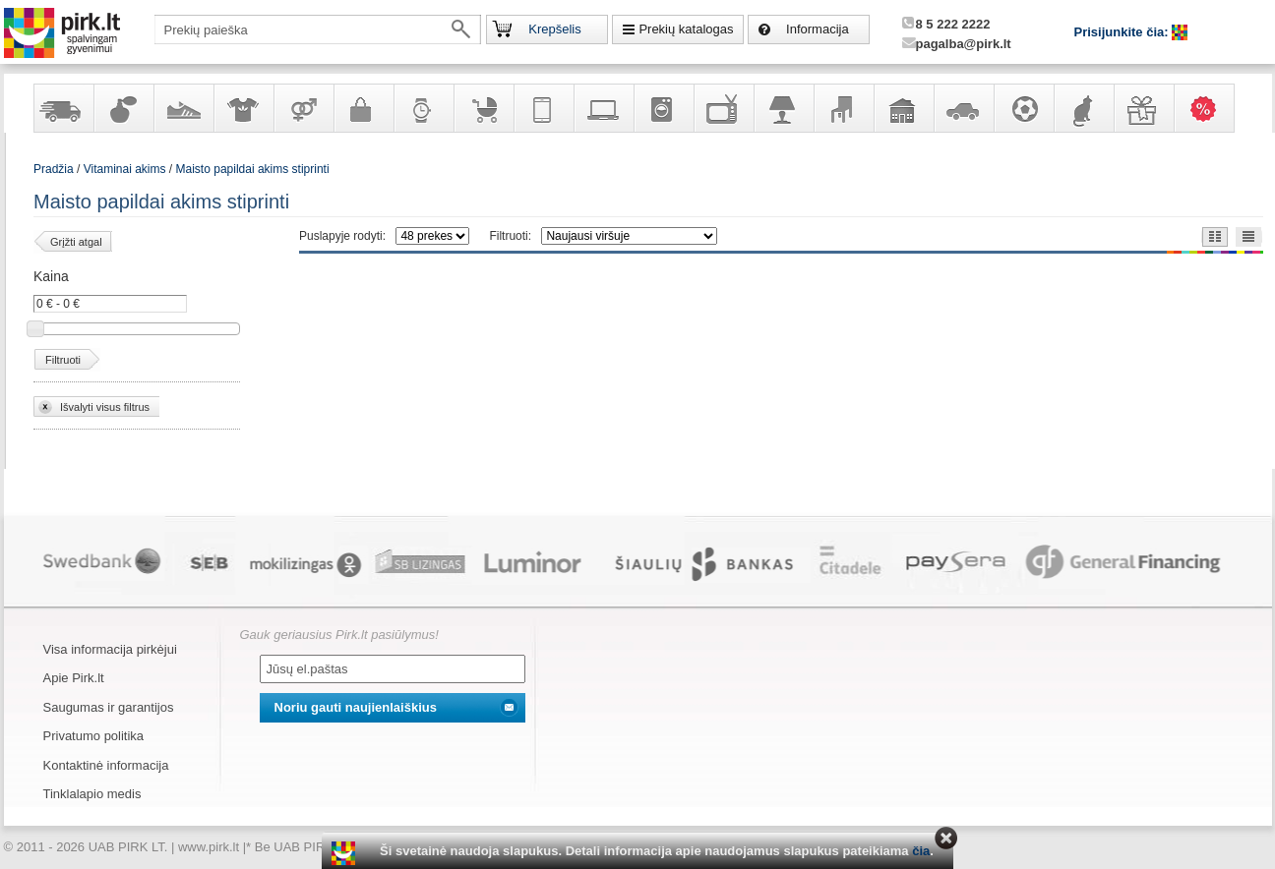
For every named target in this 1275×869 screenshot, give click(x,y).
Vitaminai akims (125, 169)
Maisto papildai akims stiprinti (253, 169)
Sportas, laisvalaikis (1023, 108)
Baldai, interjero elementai (843, 108)
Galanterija (363, 108)
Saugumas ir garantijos (108, 707)
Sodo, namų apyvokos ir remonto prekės (903, 108)
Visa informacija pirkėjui (110, 649)
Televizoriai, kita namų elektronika (723, 108)
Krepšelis (554, 29)
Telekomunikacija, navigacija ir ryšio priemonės (543, 108)
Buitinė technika (663, 108)
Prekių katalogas (685, 29)
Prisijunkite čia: (1123, 32)
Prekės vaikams (483, 108)
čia (921, 850)
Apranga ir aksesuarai (243, 108)
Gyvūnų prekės (1083, 108)
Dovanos (1143, 108)
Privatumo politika (94, 735)
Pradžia (53, 169)
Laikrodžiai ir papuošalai (423, 108)
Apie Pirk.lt (73, 677)
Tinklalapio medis (92, 793)
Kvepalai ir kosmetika (123, 108)
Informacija (817, 29)
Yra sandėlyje (62, 108)
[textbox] (317, 29)
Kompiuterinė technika (603, 108)
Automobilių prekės (963, 108)
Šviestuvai (783, 108)
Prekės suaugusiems (303, 108)
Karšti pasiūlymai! (1210, 108)
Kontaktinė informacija (106, 765)
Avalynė (183, 108)
